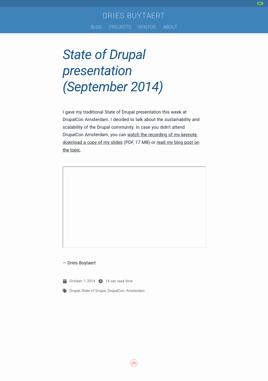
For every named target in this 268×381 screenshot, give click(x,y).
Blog (96, 27)
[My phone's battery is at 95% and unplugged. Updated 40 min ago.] (261, 3)
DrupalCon (116, 291)
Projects (120, 27)
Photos (147, 27)
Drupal (75, 291)
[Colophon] (134, 366)
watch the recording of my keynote (162, 134)
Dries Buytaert (134, 15)
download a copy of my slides (93, 142)
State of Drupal (94, 291)
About (170, 27)
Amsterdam (135, 291)
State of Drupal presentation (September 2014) (113, 71)
